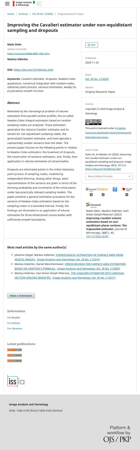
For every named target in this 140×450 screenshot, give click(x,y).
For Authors (13, 323)
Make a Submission (21, 295)
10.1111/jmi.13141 (97, 236)
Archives (23, 13)
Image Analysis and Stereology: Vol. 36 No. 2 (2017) (84, 277)
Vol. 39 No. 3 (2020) (42, 13)
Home (10, 13)
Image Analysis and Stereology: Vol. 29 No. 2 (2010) (68, 259)
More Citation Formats (100, 176)
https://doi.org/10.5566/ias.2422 (33, 69)
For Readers (13, 317)
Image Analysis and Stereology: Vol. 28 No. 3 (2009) (88, 268)
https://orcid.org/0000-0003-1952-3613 (28, 53)
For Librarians (14, 328)
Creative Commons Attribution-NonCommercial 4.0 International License (108, 132)
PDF (92, 45)
